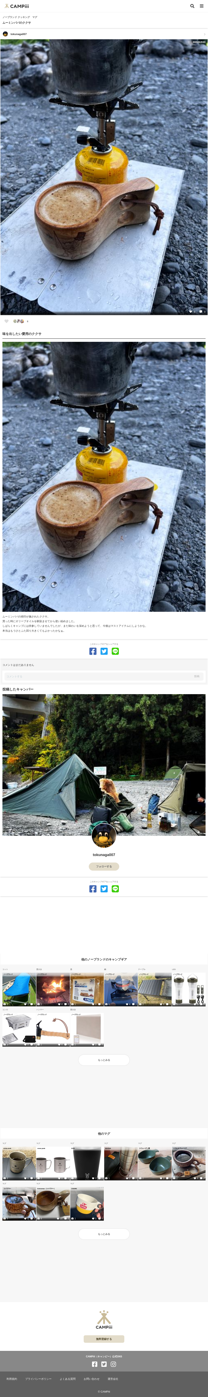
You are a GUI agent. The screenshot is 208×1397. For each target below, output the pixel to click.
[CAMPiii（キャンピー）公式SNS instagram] (113, 1364)
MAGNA (108, 1148)
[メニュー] (202, 6)
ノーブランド (8, 974)
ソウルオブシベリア (180, 1148)
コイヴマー (7, 1188)
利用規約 (11, 1378)
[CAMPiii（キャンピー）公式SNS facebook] (94, 1364)
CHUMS (74, 1188)
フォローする (104, 866)
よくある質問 (68, 1378)
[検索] (192, 6)
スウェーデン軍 (144, 1148)
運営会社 (113, 1378)
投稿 (196, 676)
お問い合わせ (92, 1378)
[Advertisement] (104, 925)
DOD (73, 1148)
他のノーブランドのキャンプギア (104, 959)
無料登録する (104, 1339)
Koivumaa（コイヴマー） (46, 1188)
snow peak (7, 1148)
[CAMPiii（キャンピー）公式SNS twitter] (104, 1364)
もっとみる (104, 1060)
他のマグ (104, 1133)
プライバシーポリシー (38, 1378)
